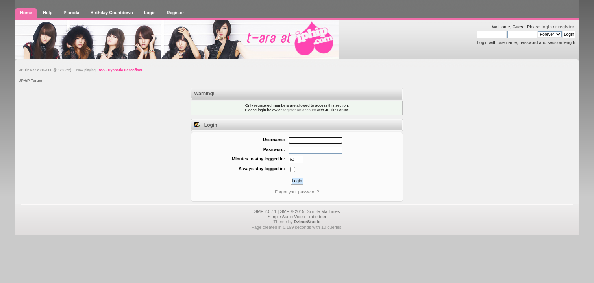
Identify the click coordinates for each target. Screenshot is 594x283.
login (547, 26)
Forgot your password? (297, 191)
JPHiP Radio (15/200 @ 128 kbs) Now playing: (80, 70)
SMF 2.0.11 (265, 211)
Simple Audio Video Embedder (297, 216)
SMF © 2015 (292, 211)
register (566, 26)
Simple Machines (323, 211)
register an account (299, 110)
